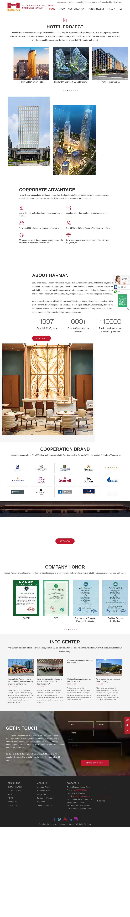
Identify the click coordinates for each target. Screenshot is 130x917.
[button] (63, 90)
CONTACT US (13, 805)
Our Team (41, 802)
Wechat (120, 292)
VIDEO (10, 798)
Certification (41, 794)
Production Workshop (45, 798)
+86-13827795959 (80, 790)
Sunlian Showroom (44, 805)
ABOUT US (12, 794)
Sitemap (100, 801)
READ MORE (41, 338)
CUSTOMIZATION (15, 787)
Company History (43, 791)
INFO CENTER (13, 802)
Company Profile (43, 787)
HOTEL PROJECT (15, 791)
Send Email (122, 287)
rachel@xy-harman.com (81, 796)
